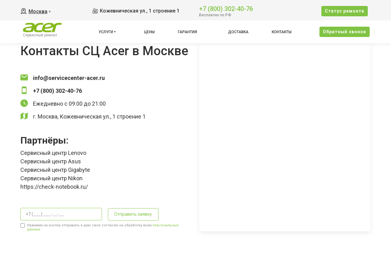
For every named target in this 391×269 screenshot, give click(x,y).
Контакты (282, 32)
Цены (149, 32)
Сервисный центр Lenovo (53, 153)
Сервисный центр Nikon (51, 178)
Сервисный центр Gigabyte (55, 169)
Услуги (106, 32)
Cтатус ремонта (344, 10)
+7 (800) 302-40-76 (226, 8)
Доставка (238, 32)
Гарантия (187, 32)
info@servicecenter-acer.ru (69, 78)
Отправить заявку (133, 214)
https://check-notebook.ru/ (54, 186)
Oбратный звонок (344, 31)
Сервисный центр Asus (50, 161)
